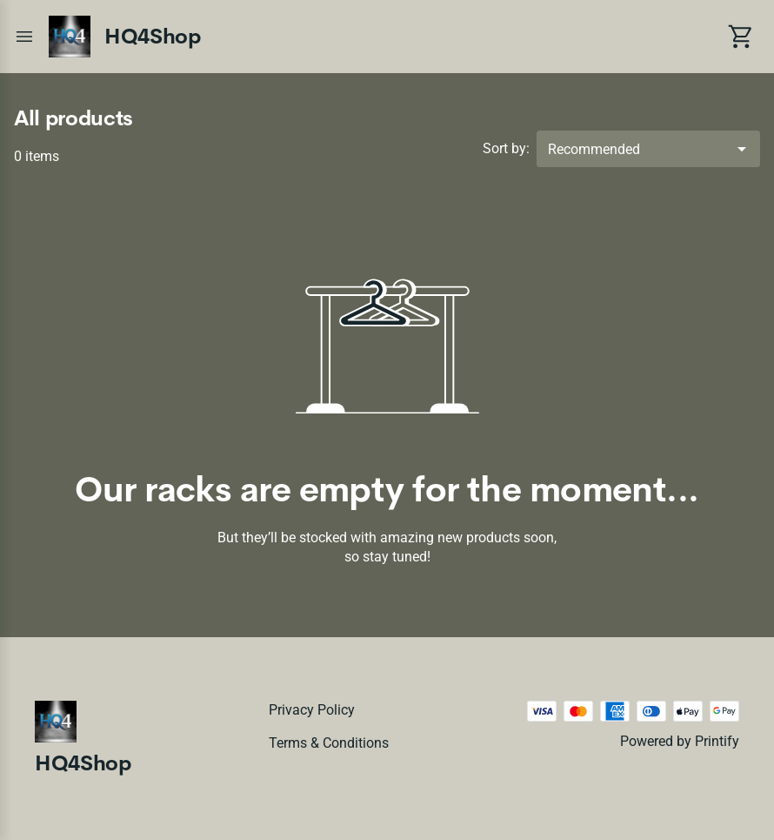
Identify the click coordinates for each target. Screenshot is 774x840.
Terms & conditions (329, 743)
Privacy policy (312, 710)
